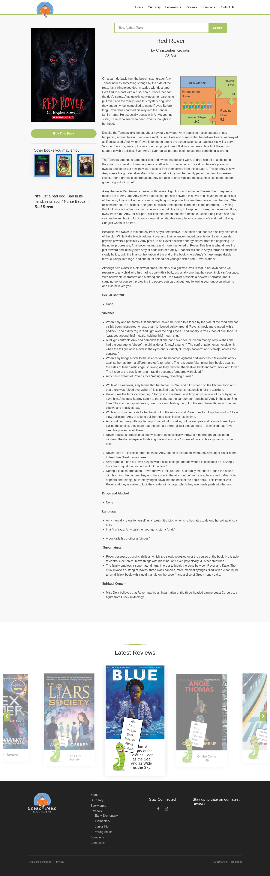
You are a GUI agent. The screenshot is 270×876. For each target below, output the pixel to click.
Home (95, 794)
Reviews (96, 811)
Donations (97, 837)
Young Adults (103, 832)
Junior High (102, 826)
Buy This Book (63, 133)
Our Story (97, 800)
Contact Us (98, 842)
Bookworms (98, 805)
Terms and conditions (39, 861)
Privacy (60, 861)
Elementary (102, 821)
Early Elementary (106, 815)
